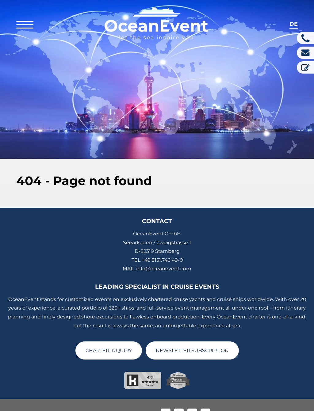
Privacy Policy (140, 403)
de (293, 24)
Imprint (112, 403)
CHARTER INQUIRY (109, 341)
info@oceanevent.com (163, 259)
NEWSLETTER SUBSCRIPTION (192, 341)
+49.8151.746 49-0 (162, 250)
